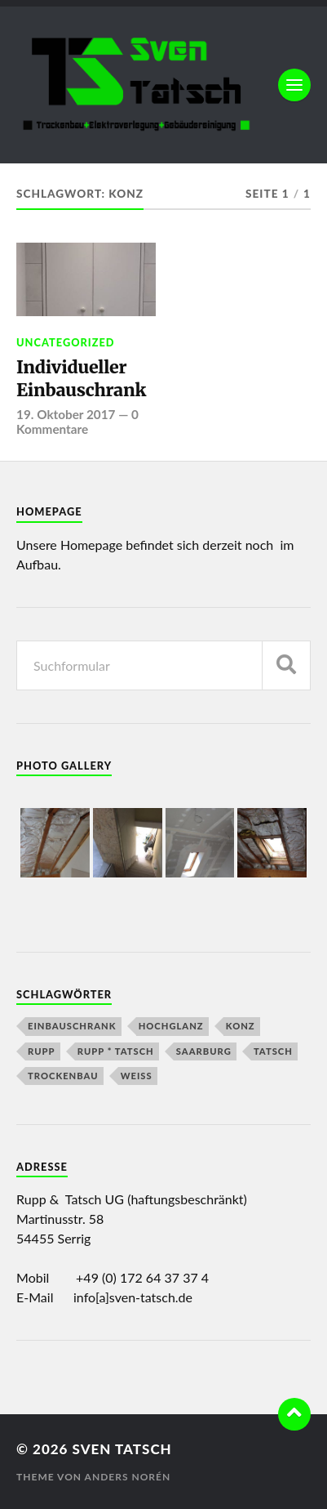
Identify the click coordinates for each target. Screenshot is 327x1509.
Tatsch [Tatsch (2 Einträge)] (273, 1051)
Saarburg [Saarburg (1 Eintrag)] (204, 1051)
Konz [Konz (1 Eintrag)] (240, 1025)
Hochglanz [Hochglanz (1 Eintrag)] (171, 1025)
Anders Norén (128, 1477)
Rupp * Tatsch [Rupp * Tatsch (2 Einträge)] (115, 1051)
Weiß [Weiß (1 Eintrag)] (136, 1075)
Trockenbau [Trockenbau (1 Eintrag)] (63, 1075)
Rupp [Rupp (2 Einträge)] (41, 1051)
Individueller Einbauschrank (81, 378)
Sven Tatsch (122, 1449)
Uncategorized (65, 342)
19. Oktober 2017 (65, 414)
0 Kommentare (77, 421)
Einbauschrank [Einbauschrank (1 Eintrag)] (72, 1025)
